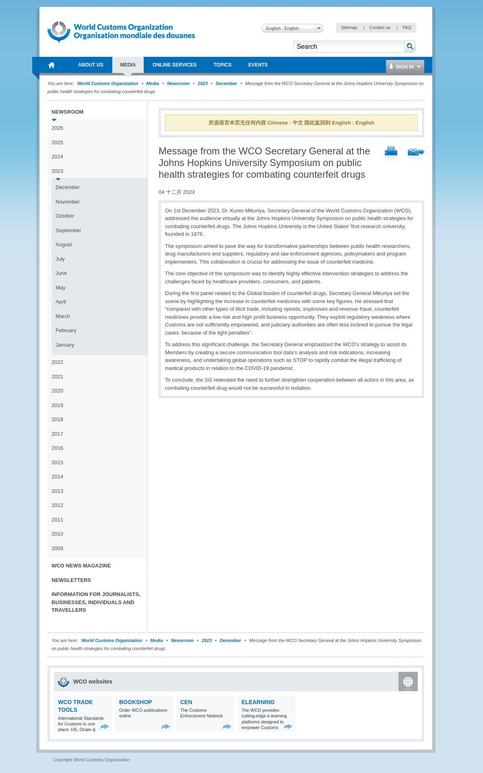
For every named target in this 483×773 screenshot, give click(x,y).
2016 (57, 448)
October (65, 216)
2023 (202, 83)
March (63, 316)
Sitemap (349, 27)
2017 (57, 434)
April (61, 302)
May (61, 288)
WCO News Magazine (81, 566)
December (226, 83)
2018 (57, 419)
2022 (57, 362)
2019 (57, 405)
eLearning (258, 702)
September (68, 230)
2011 (57, 520)
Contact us (380, 27)
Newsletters (71, 580)
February (66, 330)
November (68, 202)
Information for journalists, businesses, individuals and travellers (96, 602)
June (61, 273)
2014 (57, 477)
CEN (186, 702)
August (64, 244)
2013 (57, 491)
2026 (57, 128)
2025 (57, 142)
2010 (57, 534)
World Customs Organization (108, 83)
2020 (57, 391)
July (60, 259)
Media (153, 83)
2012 (57, 505)
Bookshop (135, 702)
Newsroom (178, 83)
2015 (57, 462)
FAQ (406, 27)
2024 (57, 157)
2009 (57, 548)
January (65, 345)
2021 (57, 377)
